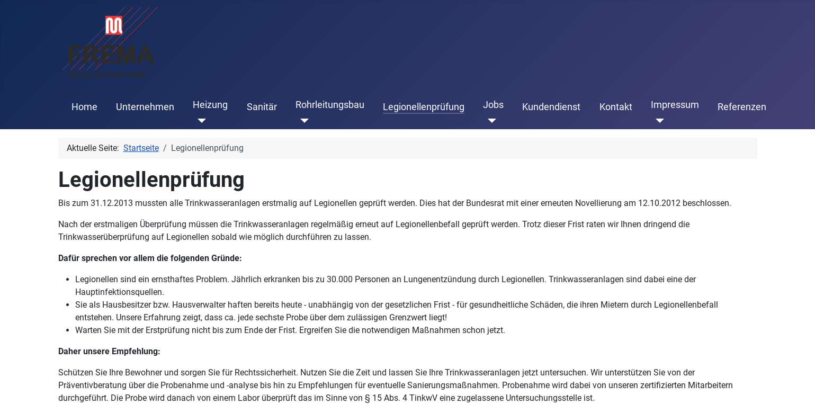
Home (84, 107)
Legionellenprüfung (423, 107)
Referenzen (742, 107)
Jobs (493, 105)
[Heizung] (199, 121)
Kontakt (615, 107)
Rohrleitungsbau (329, 105)
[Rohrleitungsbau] (302, 121)
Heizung (210, 105)
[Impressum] (657, 121)
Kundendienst (551, 107)
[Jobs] (489, 121)
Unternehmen (145, 107)
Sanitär (262, 107)
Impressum (675, 105)
